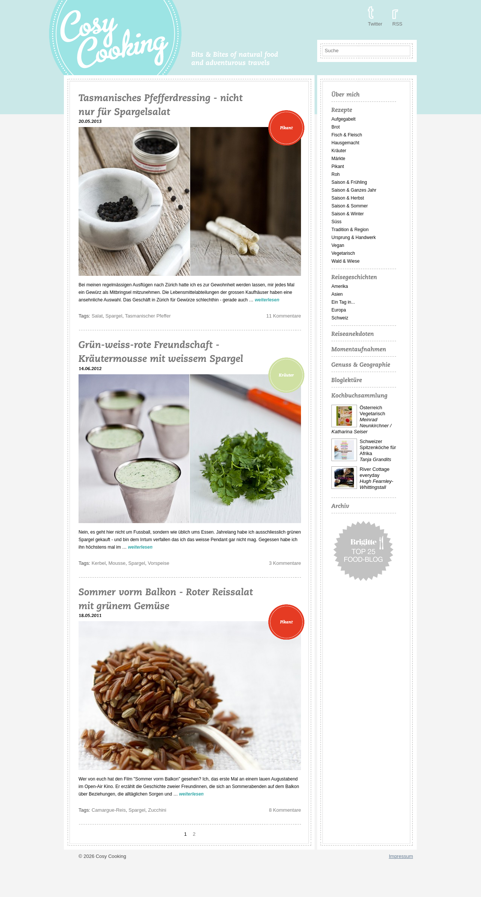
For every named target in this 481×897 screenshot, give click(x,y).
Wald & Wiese (345, 261)
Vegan (337, 245)
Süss (336, 221)
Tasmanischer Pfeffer (148, 316)
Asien (337, 294)
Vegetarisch (343, 253)
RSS (397, 24)
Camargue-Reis (109, 810)
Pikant (337, 166)
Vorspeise (158, 563)
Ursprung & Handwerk (353, 237)
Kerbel (99, 563)
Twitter (375, 24)
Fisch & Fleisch (346, 135)
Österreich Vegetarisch (372, 410)
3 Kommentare (285, 563)
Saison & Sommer (349, 206)
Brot (335, 127)
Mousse (117, 563)
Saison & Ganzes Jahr (353, 190)
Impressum (401, 856)
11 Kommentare (283, 316)
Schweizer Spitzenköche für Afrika (378, 447)
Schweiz (339, 318)
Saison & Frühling (349, 182)
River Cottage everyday (374, 472)
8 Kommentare (285, 810)
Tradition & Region (350, 229)
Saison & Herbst (347, 198)
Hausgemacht (345, 142)
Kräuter (338, 150)
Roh (335, 174)
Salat (97, 316)
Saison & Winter (347, 213)
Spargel (114, 316)
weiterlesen (267, 300)
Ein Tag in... (343, 302)
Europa (338, 310)
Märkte (338, 158)
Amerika (339, 286)
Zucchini (157, 810)
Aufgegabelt (343, 119)
